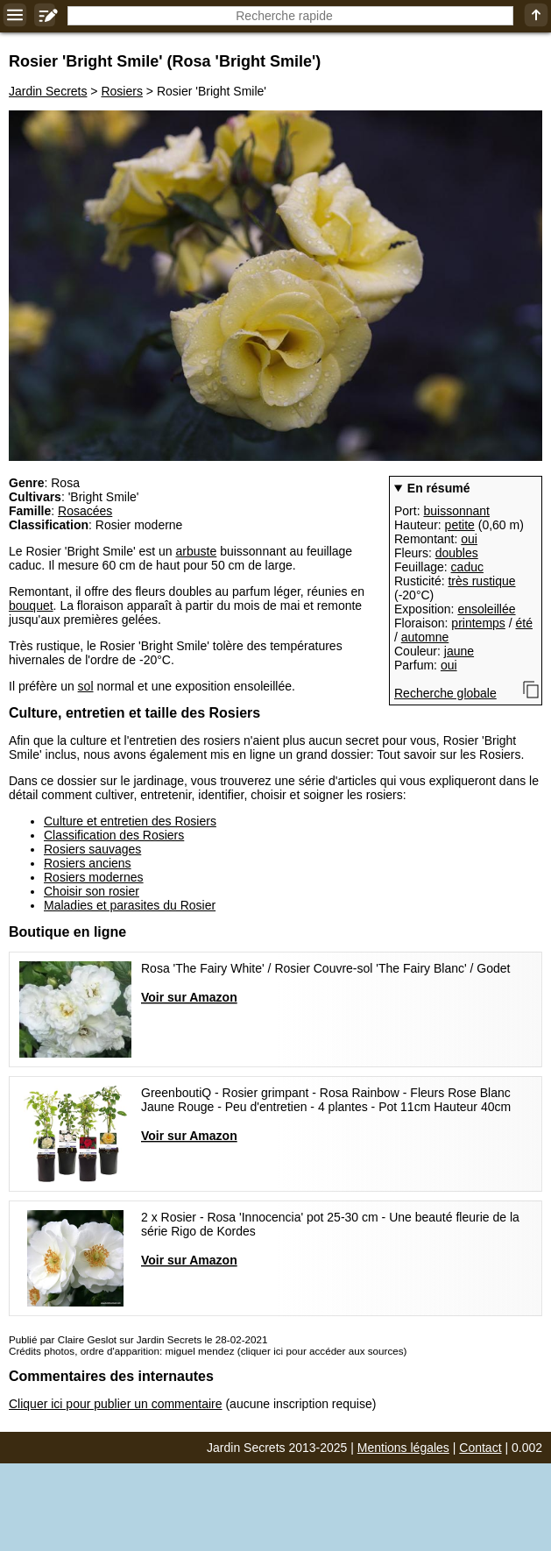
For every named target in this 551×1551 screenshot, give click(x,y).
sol (86, 686)
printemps (478, 623)
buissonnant (456, 511)
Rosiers (121, 91)
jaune (459, 651)
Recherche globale (445, 693)
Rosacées (85, 511)
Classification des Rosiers (114, 835)
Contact (480, 1448)
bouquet (31, 605)
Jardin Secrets (48, 91)
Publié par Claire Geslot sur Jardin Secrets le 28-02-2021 (138, 1339)
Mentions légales (403, 1448)
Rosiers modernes (94, 877)
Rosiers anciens (87, 863)
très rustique (481, 581)
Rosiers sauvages (92, 849)
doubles (456, 553)
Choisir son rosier (91, 891)
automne (425, 637)
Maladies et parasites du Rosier (129, 905)
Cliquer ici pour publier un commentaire (116, 1404)
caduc (467, 567)
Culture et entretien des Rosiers (130, 821)
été (524, 623)
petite (460, 525)
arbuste (196, 551)
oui (469, 539)
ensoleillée (486, 609)
